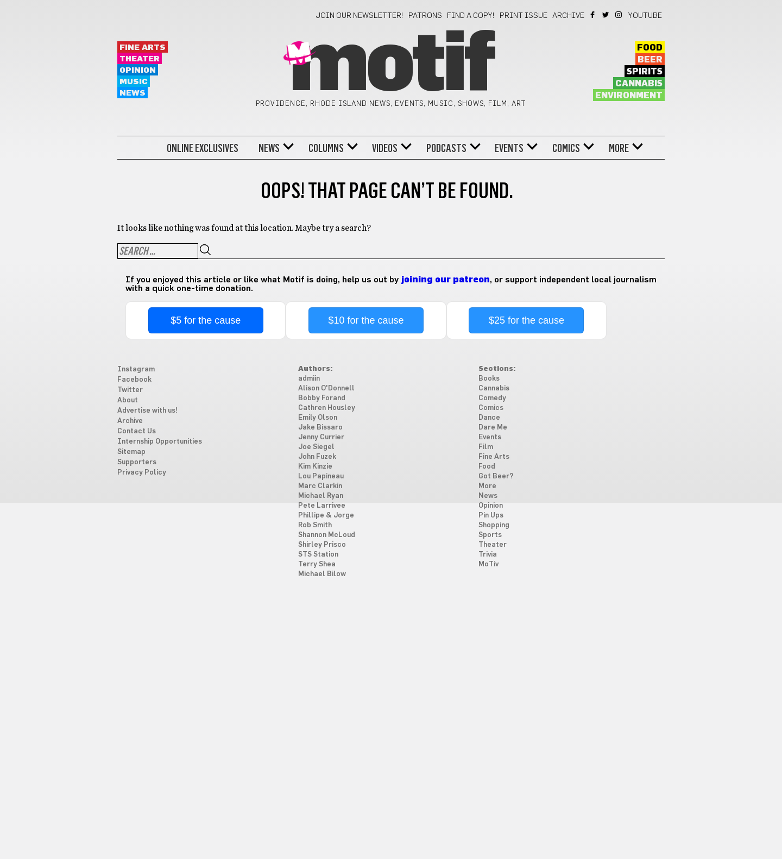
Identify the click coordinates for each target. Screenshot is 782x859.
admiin (309, 378)
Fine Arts (142, 47)
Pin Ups (490, 515)
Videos (385, 148)
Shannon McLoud (326, 535)
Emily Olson (317, 417)
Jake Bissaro (320, 427)
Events (509, 148)
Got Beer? (495, 476)
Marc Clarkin (320, 486)
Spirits (645, 71)
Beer (650, 59)
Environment (629, 95)
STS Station (318, 554)
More (619, 148)
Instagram (619, 14)
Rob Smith (315, 525)
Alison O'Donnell (326, 388)
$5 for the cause (206, 320)
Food (650, 47)
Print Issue (523, 16)
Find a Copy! (471, 16)
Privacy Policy (141, 472)
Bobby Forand (321, 398)
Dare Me (492, 427)
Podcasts (446, 148)
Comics (566, 148)
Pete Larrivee (321, 505)
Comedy (492, 398)
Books (489, 378)
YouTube (645, 16)
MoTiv (488, 564)
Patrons (425, 16)
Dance (489, 417)
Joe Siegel (316, 447)
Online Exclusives (202, 148)
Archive (568, 16)
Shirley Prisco (322, 544)
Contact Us (136, 431)
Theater (139, 59)
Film (485, 447)
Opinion (137, 70)
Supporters (136, 462)
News (132, 93)
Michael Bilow (322, 574)
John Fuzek (317, 456)
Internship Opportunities (159, 441)
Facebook (593, 14)
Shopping (493, 525)
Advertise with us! (147, 410)
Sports (490, 535)
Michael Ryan (320, 496)
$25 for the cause (526, 320)
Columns (326, 148)
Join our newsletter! (359, 16)
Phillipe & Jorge (326, 515)
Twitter (606, 14)
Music (133, 82)
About (127, 400)
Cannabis (639, 83)
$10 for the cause (366, 320)
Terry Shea (317, 564)
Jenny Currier (321, 437)
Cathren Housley (326, 408)
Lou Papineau (321, 476)
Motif (391, 65)
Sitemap (131, 452)
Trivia (487, 554)
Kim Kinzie (315, 466)
